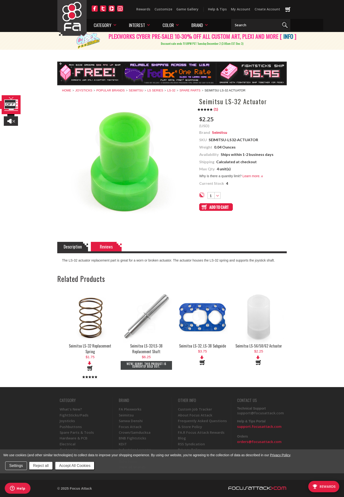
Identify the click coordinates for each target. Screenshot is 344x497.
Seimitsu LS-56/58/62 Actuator (258, 346)
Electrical (67, 444)
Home (66, 90)
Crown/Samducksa (134, 432)
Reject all (41, 466)
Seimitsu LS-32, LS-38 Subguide (202, 346)
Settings (16, 466)
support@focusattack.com (260, 413)
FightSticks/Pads (74, 415)
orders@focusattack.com (259, 441)
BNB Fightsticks (132, 438)
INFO (288, 36)
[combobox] (214, 195)
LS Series (155, 90)
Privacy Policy (280, 455)
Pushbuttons (71, 426)
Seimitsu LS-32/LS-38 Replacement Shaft (146, 348)
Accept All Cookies (75, 466)
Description (73, 247)
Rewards (143, 9)
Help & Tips (217, 9)
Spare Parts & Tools (77, 432)
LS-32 (171, 90)
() (208, 109)
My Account (240, 9)
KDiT (123, 444)
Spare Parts (190, 90)
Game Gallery (187, 9)
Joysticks (83, 90)
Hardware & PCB (74, 438)
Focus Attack (130, 426)
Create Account (267, 9)
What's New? (71, 409)
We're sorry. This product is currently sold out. (146, 365)
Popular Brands (110, 90)
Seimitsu (136, 90)
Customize (163, 9)
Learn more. (253, 176)
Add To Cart (90, 366)
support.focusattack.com (259, 426)
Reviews (106, 247)
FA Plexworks (130, 409)
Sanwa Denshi (131, 420)
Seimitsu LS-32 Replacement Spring (90, 348)
